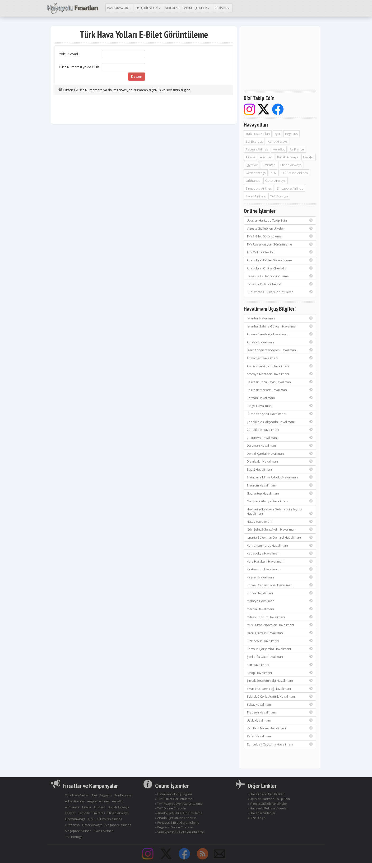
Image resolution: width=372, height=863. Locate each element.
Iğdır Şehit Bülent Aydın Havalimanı (280, 529)
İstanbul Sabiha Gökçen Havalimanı (280, 326)
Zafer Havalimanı (280, 736)
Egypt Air (252, 165)
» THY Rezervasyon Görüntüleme (179, 803)
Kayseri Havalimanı (280, 577)
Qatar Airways (275, 180)
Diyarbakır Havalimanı (280, 461)
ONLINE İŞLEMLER (196, 7)
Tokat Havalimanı (280, 704)
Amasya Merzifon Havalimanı (280, 374)
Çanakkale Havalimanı (280, 429)
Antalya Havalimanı (280, 342)
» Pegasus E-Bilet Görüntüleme (177, 822)
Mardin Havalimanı (280, 609)
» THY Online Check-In (170, 808)
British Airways (287, 157)
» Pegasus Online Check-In (174, 827)
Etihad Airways (291, 165)
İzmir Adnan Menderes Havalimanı (280, 350)
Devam (136, 76)
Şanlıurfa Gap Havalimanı (280, 656)
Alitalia (250, 157)
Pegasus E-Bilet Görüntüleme (280, 276)
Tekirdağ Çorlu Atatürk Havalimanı (280, 696)
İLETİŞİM (222, 7)
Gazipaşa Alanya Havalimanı (280, 501)
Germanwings (256, 173)
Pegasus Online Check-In (280, 284)
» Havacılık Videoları (262, 813)
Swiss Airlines (255, 196)
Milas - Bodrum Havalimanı (280, 617)
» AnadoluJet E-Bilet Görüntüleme (178, 813)
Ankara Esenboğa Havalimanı (280, 334)
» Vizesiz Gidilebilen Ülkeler (267, 803)
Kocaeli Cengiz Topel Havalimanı (280, 585)
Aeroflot (279, 149)
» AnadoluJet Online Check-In (175, 818)
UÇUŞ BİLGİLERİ (149, 7)
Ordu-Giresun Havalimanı (280, 633)
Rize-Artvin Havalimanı (280, 641)
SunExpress (254, 141)
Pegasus (291, 134)
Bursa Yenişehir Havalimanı (280, 414)
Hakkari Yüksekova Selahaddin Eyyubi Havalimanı (280, 511)
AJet (277, 134)
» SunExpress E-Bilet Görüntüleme (179, 832)
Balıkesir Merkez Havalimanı (280, 390)
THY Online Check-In (280, 252)
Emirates (269, 165)
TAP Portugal (279, 196)
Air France (297, 149)
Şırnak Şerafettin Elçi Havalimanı (280, 680)
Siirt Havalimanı (280, 665)
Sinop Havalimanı (280, 673)
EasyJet (308, 157)
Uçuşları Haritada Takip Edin (280, 220)
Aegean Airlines (257, 149)
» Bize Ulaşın (256, 818)
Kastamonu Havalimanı (280, 569)
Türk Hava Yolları (258, 134)
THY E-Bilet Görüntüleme (280, 236)
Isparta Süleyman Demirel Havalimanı (280, 537)
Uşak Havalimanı (280, 720)
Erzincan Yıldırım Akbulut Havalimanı (280, 477)
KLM (274, 173)
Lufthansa (253, 180)
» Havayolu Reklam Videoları (268, 808)
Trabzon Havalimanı (280, 712)
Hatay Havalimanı (280, 521)
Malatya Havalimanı (280, 601)
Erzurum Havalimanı (280, 485)
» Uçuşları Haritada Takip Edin (269, 799)
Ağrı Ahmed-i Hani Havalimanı (280, 366)
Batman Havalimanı (280, 398)
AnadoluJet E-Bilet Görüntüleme (280, 260)
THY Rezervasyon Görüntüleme (280, 244)
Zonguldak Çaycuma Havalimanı (280, 744)
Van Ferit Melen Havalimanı (280, 728)
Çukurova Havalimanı (280, 438)
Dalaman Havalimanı (280, 445)
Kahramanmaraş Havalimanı (280, 545)
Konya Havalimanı (280, 593)
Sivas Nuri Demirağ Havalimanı (280, 688)
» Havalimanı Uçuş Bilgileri (173, 794)
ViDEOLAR (172, 8)
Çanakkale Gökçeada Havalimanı (280, 422)
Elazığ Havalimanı (280, 469)
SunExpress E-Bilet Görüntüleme (280, 292)
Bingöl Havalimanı (280, 406)
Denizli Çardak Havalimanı (280, 453)
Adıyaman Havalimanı (280, 358)
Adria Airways (278, 141)
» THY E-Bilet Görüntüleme (173, 799)
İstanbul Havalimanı (280, 318)
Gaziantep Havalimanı (280, 493)
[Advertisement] (144, 111)
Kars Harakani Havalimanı (280, 561)
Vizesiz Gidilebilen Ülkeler (280, 228)
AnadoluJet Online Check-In (280, 268)
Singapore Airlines (259, 188)
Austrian (266, 157)
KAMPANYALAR (120, 7)
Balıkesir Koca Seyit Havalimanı (280, 382)
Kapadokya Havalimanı (280, 553)
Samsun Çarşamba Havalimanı (280, 649)
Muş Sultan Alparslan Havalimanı (280, 625)
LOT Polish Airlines (295, 173)
